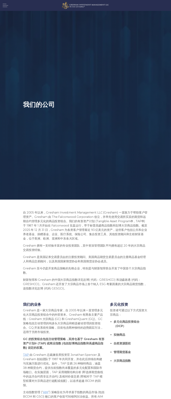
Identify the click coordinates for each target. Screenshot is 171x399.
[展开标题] (5, 5)
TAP (26, 355)
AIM (46, 392)
